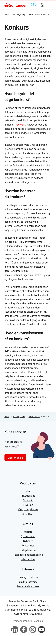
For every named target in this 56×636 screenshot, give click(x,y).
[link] (7, 5)
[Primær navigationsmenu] (50, 4)
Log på (42, 4)
